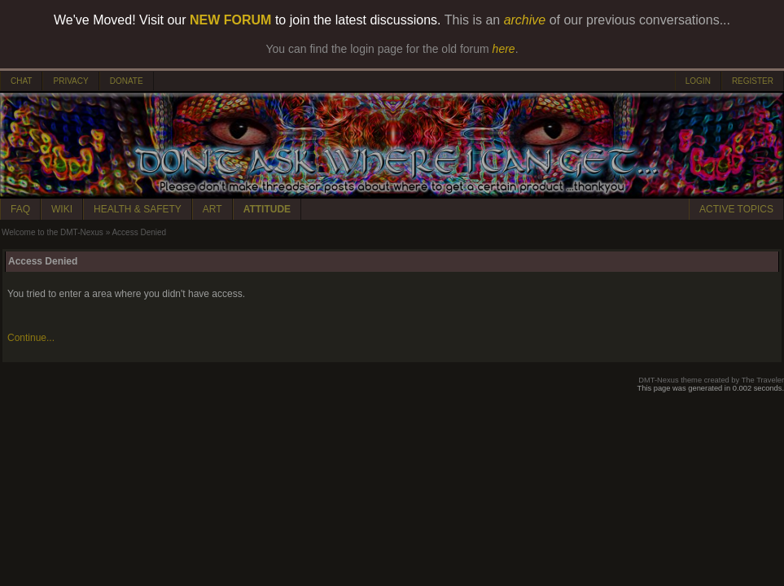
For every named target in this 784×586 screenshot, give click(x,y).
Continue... (31, 337)
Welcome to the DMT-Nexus (52, 232)
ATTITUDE (267, 209)
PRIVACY (70, 81)
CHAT (21, 81)
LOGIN (698, 81)
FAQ (20, 209)
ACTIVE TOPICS (736, 209)
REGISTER (752, 81)
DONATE (126, 81)
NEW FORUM (230, 20)
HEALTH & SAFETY (138, 209)
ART (212, 209)
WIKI (61, 209)
